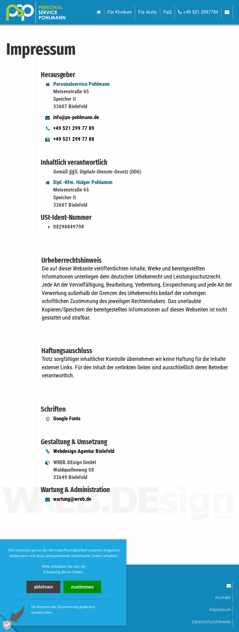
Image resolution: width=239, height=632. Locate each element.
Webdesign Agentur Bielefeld (83, 451)
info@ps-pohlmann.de (76, 117)
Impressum (220, 609)
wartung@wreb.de (72, 499)
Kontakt (223, 597)
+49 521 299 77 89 (73, 128)
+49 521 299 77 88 (73, 139)
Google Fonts (67, 418)
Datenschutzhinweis (211, 622)
